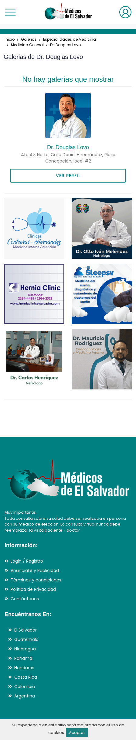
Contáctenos (25, 599)
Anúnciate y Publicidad (35, 570)
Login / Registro (27, 561)
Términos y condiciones (36, 580)
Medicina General (27, 44)
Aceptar (77, 732)
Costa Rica (25, 677)
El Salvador (25, 630)
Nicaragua (25, 649)
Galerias (29, 39)
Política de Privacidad (33, 589)
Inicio (10, 39)
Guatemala (26, 639)
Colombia (24, 686)
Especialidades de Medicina (69, 39)
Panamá (23, 658)
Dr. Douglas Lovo (65, 44)
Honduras (24, 668)
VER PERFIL (68, 176)
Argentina (24, 696)
